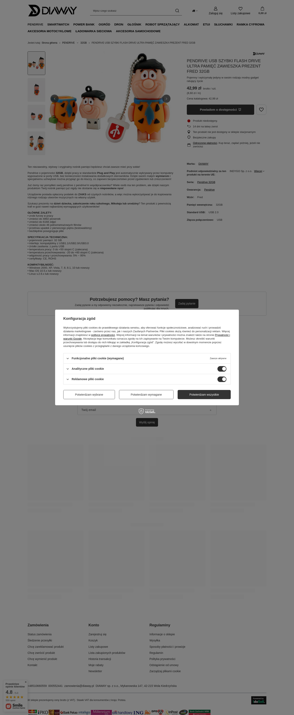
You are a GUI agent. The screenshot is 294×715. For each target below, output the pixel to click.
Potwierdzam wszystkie (204, 394)
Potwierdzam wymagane (146, 394)
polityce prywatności (103, 335)
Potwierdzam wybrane (89, 394)
